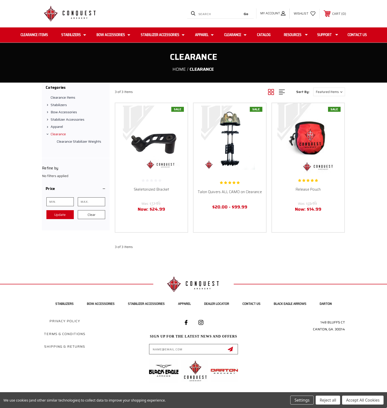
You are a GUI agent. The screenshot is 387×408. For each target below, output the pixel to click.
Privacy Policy (64, 321)
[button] (76, 189)
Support (327, 35)
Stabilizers (73, 35)
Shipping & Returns (64, 346)
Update (60, 214)
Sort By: (303, 91)
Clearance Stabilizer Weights (79, 141)
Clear (92, 214)
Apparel (204, 35)
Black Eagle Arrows (290, 303)
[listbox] (329, 92)
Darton (326, 303)
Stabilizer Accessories (163, 35)
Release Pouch (308, 189)
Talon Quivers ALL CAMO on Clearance (230, 192)
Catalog (264, 35)
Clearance (235, 35)
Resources (296, 35)
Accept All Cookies (363, 400)
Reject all (328, 400)
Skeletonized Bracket (151, 189)
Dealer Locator (216, 303)
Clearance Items (34, 35)
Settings (302, 400)
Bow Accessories (113, 35)
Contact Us (357, 35)
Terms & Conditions (64, 334)
